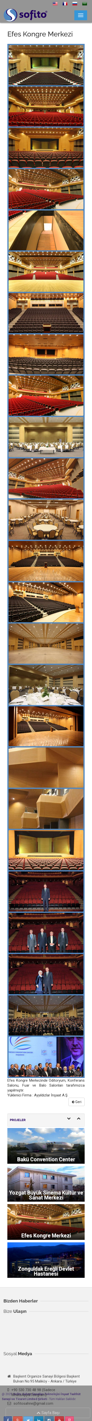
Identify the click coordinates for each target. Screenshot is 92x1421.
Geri (76, 1102)
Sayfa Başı (49, 1412)
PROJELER (18, 1120)
